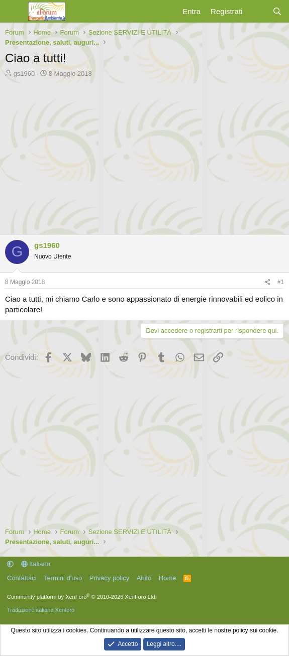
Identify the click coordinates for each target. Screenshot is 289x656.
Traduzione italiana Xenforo (40, 610)
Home (167, 578)
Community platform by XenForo (82, 597)
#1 (280, 282)
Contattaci (22, 578)
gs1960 (24, 73)
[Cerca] (277, 11)
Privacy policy (109, 578)
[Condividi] (267, 282)
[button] (10, 564)
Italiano (36, 564)
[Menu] (14, 12)
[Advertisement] (144, 153)
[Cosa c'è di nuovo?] (257, 11)
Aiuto (144, 578)
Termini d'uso (63, 578)
